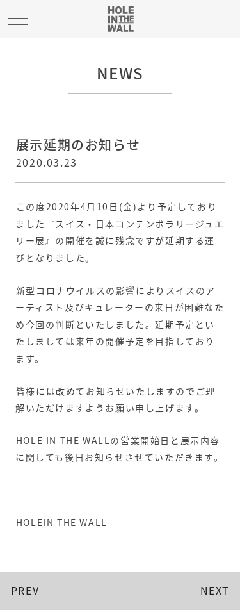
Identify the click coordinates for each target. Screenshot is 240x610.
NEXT (215, 590)
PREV (25, 590)
